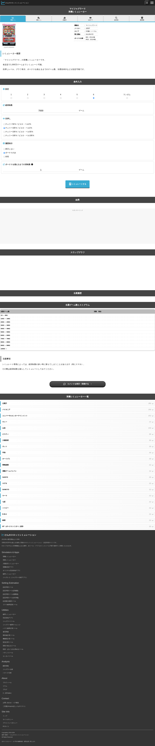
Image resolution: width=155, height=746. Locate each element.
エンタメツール (8, 656)
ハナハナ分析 (7, 673)
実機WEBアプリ (8, 567)
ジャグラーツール (8, 621)
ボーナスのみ (9, 153)
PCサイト (6, 726)
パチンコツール (8, 653)
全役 (6, 157)
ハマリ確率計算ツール (10, 628)
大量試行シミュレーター (11, 563)
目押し (7, 119)
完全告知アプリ (8, 618)
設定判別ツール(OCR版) (11, 597)
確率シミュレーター (9, 574)
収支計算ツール (8, 642)
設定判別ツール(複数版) (10, 594)
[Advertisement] (77, 228)
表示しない (8, 149)
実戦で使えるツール (9, 646)
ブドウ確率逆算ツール (10, 604)
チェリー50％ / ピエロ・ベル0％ (17, 124)
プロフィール (7, 682)
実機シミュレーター (9, 556)
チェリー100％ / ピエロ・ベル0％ (17, 128)
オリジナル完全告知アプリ (11, 570)
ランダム (127, 95)
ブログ (5, 689)
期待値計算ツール (8, 635)
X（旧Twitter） (7, 693)
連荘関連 (6, 632)
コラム (5, 686)
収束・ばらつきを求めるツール (13, 649)
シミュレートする (77, 184)
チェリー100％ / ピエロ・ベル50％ (18, 132)
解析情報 (6, 666)
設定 (6, 89)
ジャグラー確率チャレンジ (11, 625)
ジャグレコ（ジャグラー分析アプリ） (15, 577)
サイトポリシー (8, 719)
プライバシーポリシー (10, 723)
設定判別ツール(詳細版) (10, 590)
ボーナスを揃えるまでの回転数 (16, 164)
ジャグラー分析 (8, 669)
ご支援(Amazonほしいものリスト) (14, 706)
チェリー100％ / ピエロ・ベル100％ (18, 136)
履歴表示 (7, 143)
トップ (5, 716)
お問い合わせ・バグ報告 (11, 703)
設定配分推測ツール (9, 601)
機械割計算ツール (8, 639)
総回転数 (7, 105)
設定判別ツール (8, 587)
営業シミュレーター (9, 560)
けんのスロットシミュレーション (17, 3)
